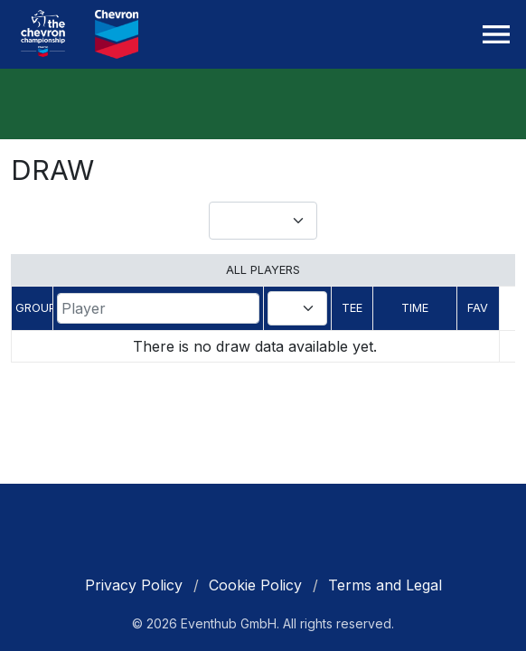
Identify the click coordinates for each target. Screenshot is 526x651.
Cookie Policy (255, 585)
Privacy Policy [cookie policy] (134, 585)
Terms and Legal (385, 585)
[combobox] (297, 308)
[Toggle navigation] (496, 34)
